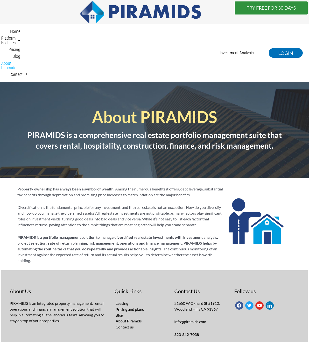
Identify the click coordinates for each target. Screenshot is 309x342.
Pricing (129, 33)
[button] (99, 33)
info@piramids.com (190, 281)
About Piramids (170, 33)
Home (69, 33)
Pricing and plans (130, 269)
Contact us (200, 33)
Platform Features (99, 33)
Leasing (122, 263)
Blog (146, 33)
